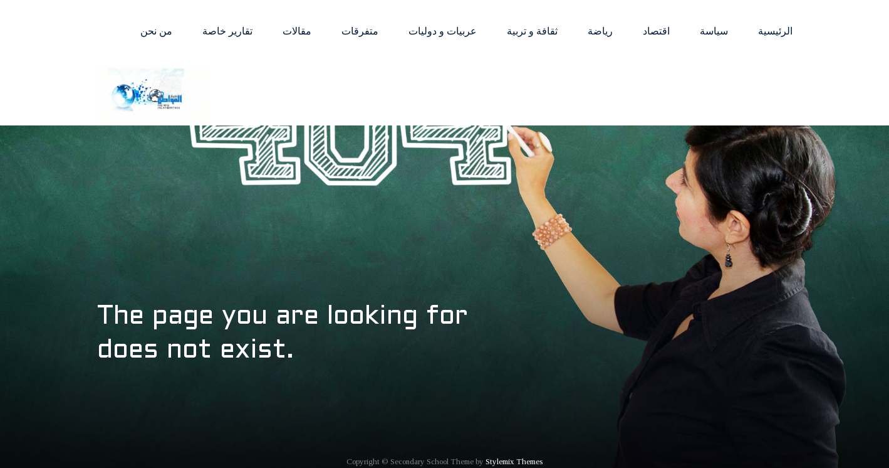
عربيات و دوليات (442, 31)
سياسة (714, 31)
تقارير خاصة (227, 31)
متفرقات (359, 31)
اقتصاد (656, 31)
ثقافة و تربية (532, 31)
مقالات (297, 31)
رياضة (600, 31)
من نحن (156, 31)
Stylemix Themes (514, 461)
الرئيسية (775, 31)
